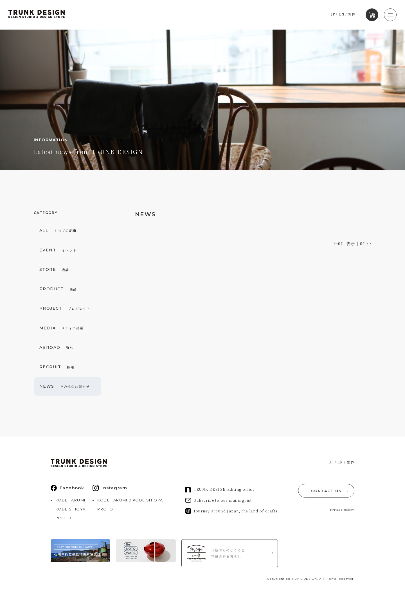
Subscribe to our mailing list (218, 500)
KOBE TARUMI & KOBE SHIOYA (130, 500)
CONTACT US (326, 490)
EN (346, 14)
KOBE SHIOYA (70, 509)
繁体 (356, 14)
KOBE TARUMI (70, 500)
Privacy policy (342, 509)
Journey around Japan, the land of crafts (231, 511)
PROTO (63, 518)
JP (337, 14)
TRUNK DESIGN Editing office (220, 489)
